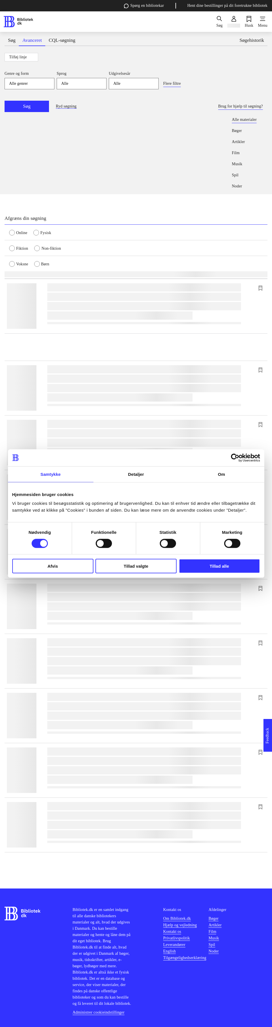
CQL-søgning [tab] (62, 40)
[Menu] (262, 22)
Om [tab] (221, 474)
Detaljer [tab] (136, 474)
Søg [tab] (11, 40)
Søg (26, 106)
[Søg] (219, 22)
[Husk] (249, 22)
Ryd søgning (66, 106)
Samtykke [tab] (50, 474)
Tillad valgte (136, 566)
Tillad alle (219, 566)
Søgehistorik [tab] (252, 40)
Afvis (53, 566)
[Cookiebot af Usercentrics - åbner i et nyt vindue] (235, 457)
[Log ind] (233, 22)
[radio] (21, 232)
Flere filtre (172, 83)
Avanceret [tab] (32, 40)
